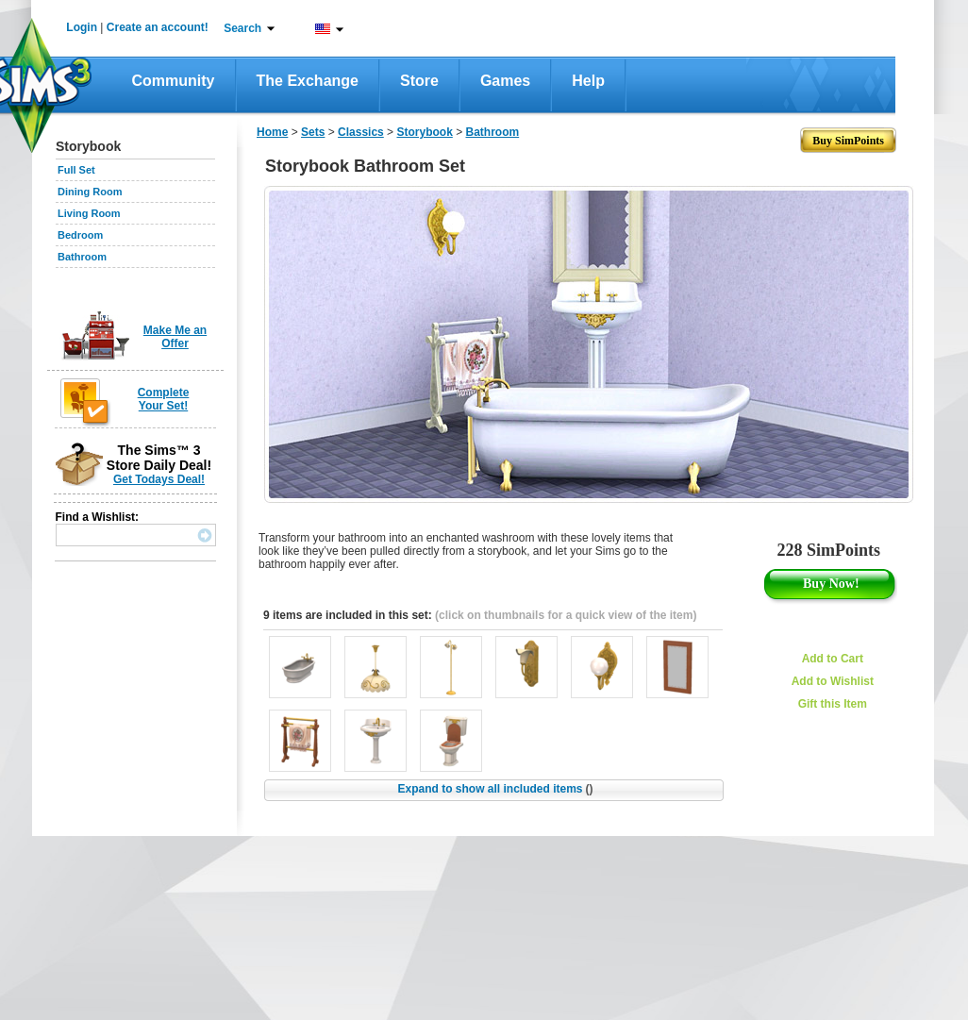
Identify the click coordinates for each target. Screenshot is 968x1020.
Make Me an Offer (175, 337)
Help (588, 81)
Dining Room (90, 191)
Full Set (76, 170)
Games (505, 81)
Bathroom (82, 256)
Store (419, 81)
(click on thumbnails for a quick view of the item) (565, 615)
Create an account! (158, 27)
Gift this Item (832, 704)
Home (272, 132)
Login (81, 27)
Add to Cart (832, 658)
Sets (313, 132)
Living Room (89, 213)
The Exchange (308, 81)
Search (242, 28)
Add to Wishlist (833, 681)
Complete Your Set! (164, 399)
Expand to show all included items (494, 788)
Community (173, 81)
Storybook (424, 132)
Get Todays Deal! (159, 479)
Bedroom (80, 235)
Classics (361, 132)
